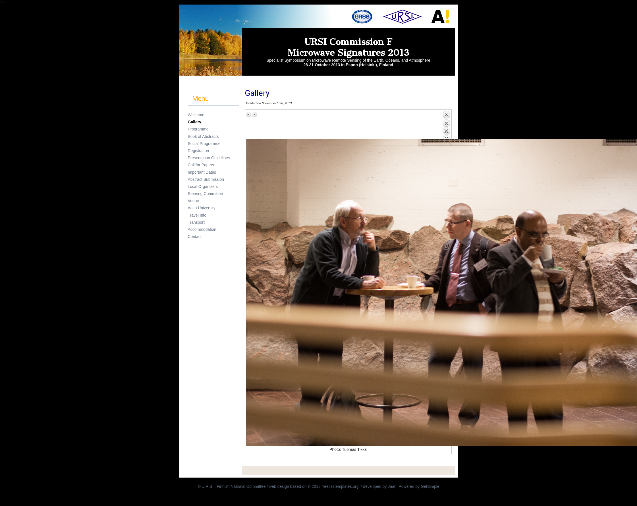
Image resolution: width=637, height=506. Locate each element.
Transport (196, 222)
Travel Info (197, 215)
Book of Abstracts (203, 136)
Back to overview (446, 125)
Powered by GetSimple (419, 486)
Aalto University (201, 208)
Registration (198, 150)
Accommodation (202, 229)
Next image (254, 114)
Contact (195, 236)
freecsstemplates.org (340, 486)
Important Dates (202, 172)
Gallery (194, 122)
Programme (198, 129)
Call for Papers (201, 165)
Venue (193, 200)
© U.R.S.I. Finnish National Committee (232, 486)
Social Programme (204, 143)
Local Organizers (203, 186)
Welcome (196, 115)
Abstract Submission (206, 179)
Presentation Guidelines (209, 157)
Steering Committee (205, 193)
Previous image (249, 114)
